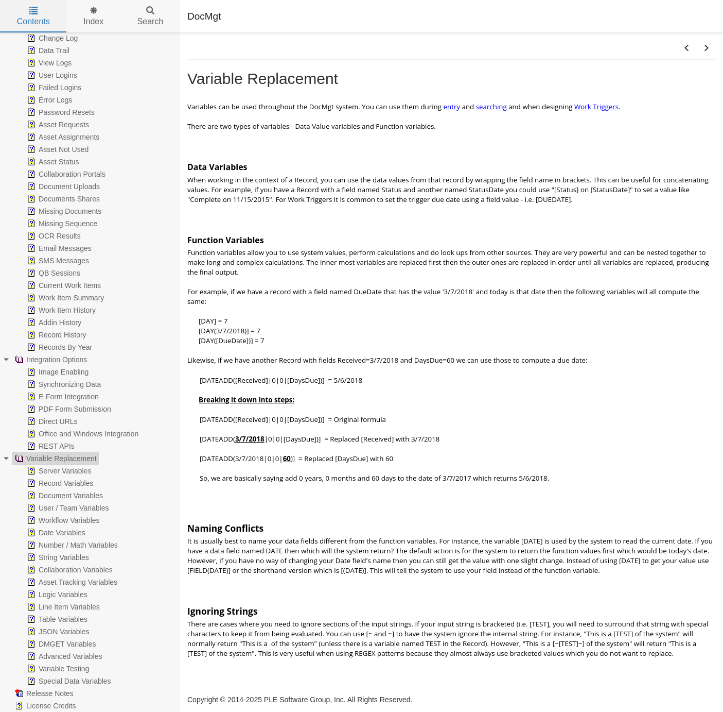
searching (491, 106)
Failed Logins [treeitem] (53, 87)
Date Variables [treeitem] (55, 533)
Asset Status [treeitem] (52, 162)
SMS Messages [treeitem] (57, 261)
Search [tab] (150, 16)
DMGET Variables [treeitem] (60, 644)
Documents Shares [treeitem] (62, 199)
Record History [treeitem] (55, 335)
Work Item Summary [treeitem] (64, 298)
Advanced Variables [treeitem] (63, 656)
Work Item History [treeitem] (60, 310)
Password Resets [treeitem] (60, 112)
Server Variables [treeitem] (58, 471)
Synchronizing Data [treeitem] (63, 384)
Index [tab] (93, 16)
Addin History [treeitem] (53, 322)
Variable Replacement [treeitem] (55, 458)
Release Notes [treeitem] (43, 693)
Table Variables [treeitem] (56, 619)
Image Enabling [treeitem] (57, 372)
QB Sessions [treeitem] (52, 273)
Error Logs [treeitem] (48, 100)
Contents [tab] (33, 16)
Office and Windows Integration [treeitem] (81, 434)
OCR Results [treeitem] (53, 236)
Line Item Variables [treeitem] (62, 607)
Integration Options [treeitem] (50, 359)
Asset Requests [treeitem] (57, 124)
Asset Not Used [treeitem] (57, 149)
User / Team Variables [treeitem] (67, 508)
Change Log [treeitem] (51, 38)
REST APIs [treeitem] (50, 446)
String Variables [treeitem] (57, 557)
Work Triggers (596, 106)
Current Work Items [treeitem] (63, 285)
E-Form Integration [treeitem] (62, 397)
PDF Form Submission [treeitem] (68, 409)
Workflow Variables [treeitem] (62, 520)
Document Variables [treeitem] (64, 495)
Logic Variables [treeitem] (56, 594)
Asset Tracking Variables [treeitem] (71, 582)
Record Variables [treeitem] (59, 483)
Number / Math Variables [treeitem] (71, 545)
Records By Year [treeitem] (58, 347)
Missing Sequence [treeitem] (61, 223)
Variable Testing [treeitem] (57, 669)
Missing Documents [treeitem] (63, 211)
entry (451, 106)
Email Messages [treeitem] (58, 248)
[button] (687, 48)
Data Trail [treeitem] (47, 50)
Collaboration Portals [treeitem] (65, 174)
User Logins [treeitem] (51, 75)
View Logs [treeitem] (48, 63)
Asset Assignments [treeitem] (62, 137)
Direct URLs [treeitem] (51, 421)
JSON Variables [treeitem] (57, 631)
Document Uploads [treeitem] (62, 186)
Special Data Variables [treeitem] (68, 681)
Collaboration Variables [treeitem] (69, 570)
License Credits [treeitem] (44, 706)
